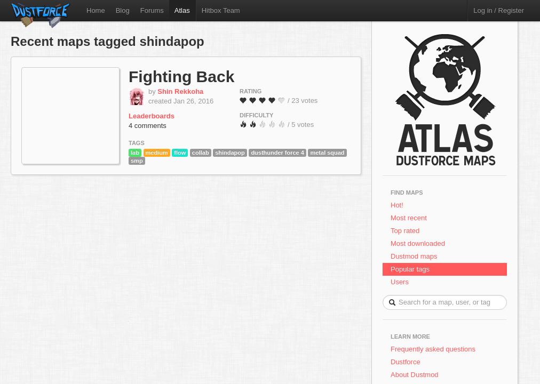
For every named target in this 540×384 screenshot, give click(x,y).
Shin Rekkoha (180, 91)
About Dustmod (415, 375)
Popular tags (410, 269)
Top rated (405, 231)
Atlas (182, 10)
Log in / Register (498, 10)
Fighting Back (181, 76)
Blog (123, 10)
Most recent (409, 218)
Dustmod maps (414, 256)
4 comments (147, 126)
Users (400, 282)
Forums (152, 10)
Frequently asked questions (433, 349)
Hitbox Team (221, 10)
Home (95, 10)
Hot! (397, 205)
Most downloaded (418, 243)
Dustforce (405, 362)
